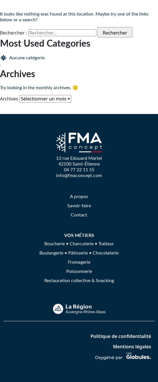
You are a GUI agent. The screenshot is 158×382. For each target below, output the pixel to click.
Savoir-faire (79, 205)
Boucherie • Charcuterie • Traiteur (79, 243)
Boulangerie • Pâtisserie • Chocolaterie (79, 253)
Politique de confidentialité (120, 336)
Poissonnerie (79, 271)
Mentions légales (132, 346)
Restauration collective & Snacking (79, 280)
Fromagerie (79, 262)
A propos (79, 196)
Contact (79, 215)
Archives (9, 99)
